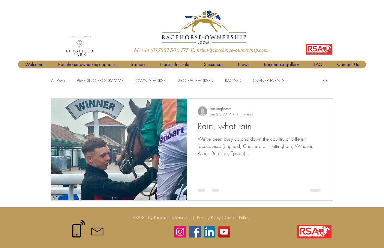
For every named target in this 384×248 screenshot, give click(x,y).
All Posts (58, 80)
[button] (325, 81)
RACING (233, 80)
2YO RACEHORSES (195, 80)
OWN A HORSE (151, 80)
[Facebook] (195, 232)
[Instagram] (180, 232)
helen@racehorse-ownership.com (232, 50)
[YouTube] (224, 232)
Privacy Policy (208, 217)
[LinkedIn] (209, 232)
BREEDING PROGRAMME (100, 80)
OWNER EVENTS (268, 80)
